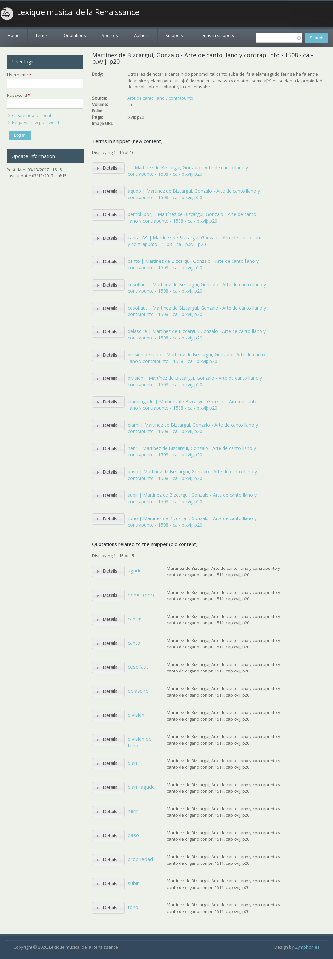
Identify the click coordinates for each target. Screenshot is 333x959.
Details (110, 168)
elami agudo (141, 787)
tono (133, 907)
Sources (110, 35)
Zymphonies (307, 947)
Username (19, 75)
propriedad (140, 859)
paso (133, 835)
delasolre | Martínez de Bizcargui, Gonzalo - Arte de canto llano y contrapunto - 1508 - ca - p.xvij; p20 (197, 334)
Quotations (75, 35)
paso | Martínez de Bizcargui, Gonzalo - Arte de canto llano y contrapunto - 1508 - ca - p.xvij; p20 (192, 474)
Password (18, 95)
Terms (41, 35)
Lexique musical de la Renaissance (78, 12)
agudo (135, 570)
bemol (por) (141, 594)
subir (133, 883)
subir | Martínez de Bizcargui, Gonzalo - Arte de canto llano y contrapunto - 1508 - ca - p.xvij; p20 (192, 498)
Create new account (31, 115)
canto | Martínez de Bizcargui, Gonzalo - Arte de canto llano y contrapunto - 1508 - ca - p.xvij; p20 (193, 264)
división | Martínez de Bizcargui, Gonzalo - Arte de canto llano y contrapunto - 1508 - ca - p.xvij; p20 (195, 381)
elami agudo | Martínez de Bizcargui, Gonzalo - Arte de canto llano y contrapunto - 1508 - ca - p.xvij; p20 (193, 404)
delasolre (138, 690)
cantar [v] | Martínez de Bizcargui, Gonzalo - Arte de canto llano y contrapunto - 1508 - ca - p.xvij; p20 (195, 241)
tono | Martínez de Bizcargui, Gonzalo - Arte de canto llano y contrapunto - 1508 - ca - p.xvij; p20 (192, 521)
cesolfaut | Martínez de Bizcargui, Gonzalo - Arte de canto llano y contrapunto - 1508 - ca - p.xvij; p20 (197, 287)
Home (14, 35)
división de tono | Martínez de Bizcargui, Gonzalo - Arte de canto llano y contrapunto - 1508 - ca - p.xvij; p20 (196, 358)
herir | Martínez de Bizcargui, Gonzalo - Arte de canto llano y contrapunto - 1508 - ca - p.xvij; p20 (192, 451)
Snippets (174, 35)
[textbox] (279, 38)
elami (134, 763)
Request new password (35, 122)
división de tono (140, 741)
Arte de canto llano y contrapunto (160, 98)
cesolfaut (138, 666)
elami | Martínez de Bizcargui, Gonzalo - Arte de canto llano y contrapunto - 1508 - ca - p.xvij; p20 (193, 428)
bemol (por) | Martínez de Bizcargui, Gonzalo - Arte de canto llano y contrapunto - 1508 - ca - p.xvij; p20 (192, 217)
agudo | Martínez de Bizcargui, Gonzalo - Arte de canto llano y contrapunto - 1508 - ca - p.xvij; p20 (194, 194)
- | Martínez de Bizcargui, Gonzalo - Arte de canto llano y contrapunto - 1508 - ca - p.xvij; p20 (188, 170)
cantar (135, 618)
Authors (142, 35)
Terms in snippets (216, 35)
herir (133, 811)
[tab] (108, 168)
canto (134, 642)
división (136, 714)
